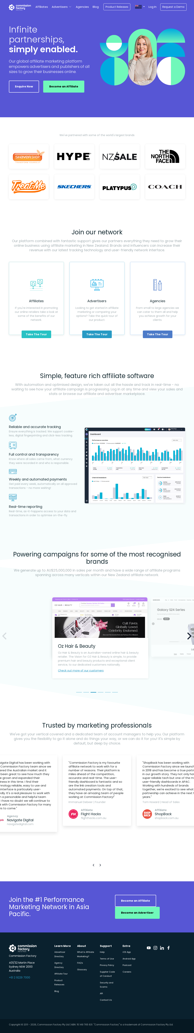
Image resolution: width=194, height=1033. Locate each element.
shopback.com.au (166, 818)
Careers (127, 971)
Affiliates (41, 7)
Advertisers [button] (60, 7)
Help (102, 952)
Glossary (82, 969)
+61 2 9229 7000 (19, 977)
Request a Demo (173, 7)
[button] (139, 6)
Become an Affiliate (63, 86)
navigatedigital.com (20, 824)
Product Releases (117, 7)
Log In (152, 7)
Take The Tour (36, 334)
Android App (129, 958)
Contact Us (106, 999)
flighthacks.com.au (93, 818)
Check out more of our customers (81, 670)
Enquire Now (24, 86)
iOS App (127, 952)
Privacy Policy (107, 965)
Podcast (127, 965)
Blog (96, 7)
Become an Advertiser (137, 913)
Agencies (82, 7)
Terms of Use (107, 958)
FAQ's (80, 962)
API (101, 993)
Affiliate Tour (61, 973)
